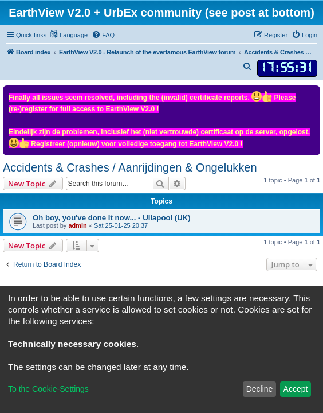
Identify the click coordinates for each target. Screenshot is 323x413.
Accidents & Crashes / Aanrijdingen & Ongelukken (130, 167)
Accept (295, 388)
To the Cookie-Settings (48, 388)
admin (77, 225)
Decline (259, 388)
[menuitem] (103, 35)
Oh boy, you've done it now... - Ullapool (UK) (112, 217)
